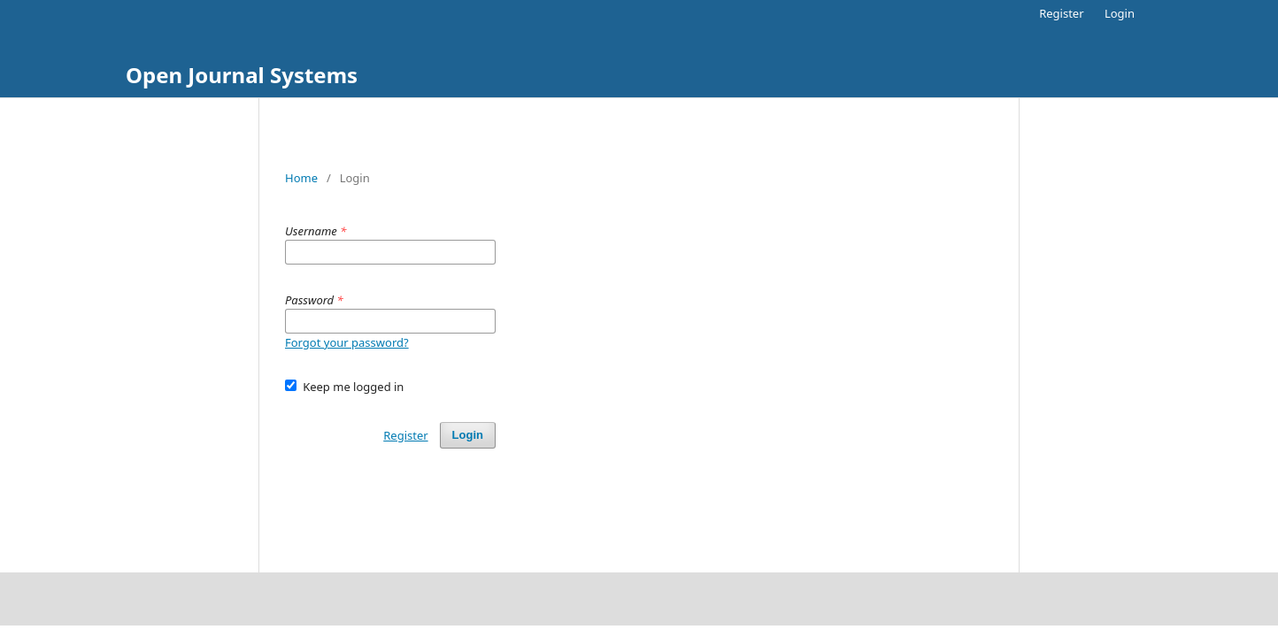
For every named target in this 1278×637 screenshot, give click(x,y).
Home (301, 178)
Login (1120, 13)
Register (1061, 13)
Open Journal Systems (242, 74)
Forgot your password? (347, 342)
